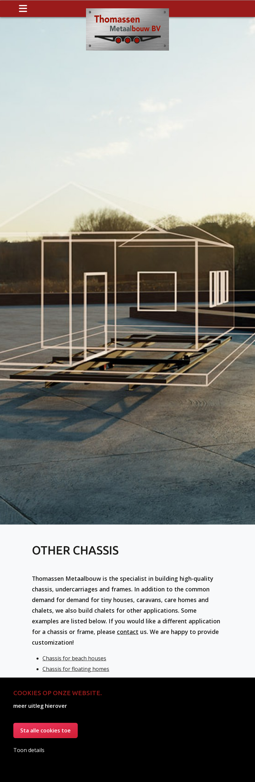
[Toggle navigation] (23, 8)
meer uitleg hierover (40, 705)
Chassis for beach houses (74, 667)
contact (127, 640)
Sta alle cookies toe (45, 730)
